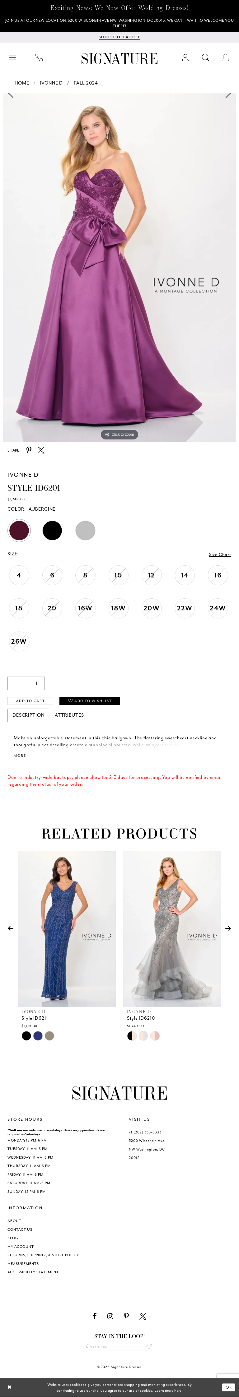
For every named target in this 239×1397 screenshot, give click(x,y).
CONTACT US (19, 1229)
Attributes (69, 715)
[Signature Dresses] (119, 59)
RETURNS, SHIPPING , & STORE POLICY (43, 1255)
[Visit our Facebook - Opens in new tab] (95, 1316)
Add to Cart (30, 701)
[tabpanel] (119, 268)
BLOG (12, 1238)
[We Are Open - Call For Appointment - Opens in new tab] (119, 23)
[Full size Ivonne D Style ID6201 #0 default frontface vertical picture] (119, 268)
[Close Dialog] (9, 1387)
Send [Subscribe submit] (149, 1347)
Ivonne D (51, 83)
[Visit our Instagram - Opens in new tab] (110, 1316)
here (177, 1390)
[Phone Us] (39, 57)
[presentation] (67, 928)
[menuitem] (13, 57)
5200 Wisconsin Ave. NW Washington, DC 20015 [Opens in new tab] (147, 1149)
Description (28, 715)
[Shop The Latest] (119, 37)
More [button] (20, 756)
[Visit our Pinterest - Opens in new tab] (126, 1316)
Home (22, 83)
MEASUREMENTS (23, 1263)
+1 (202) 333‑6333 (145, 1132)
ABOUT (14, 1221)
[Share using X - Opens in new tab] (41, 450)
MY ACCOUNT (20, 1246)
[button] (13, 57)
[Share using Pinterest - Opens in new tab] (28, 450)
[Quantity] (26, 683)
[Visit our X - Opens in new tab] (142, 1316)
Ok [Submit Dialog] (229, 1387)
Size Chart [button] (220, 555)
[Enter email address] (119, 1347)
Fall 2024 (86, 83)
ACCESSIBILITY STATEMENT (33, 1272)
